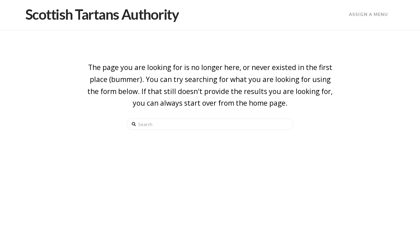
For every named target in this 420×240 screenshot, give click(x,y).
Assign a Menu (368, 14)
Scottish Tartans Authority (102, 14)
